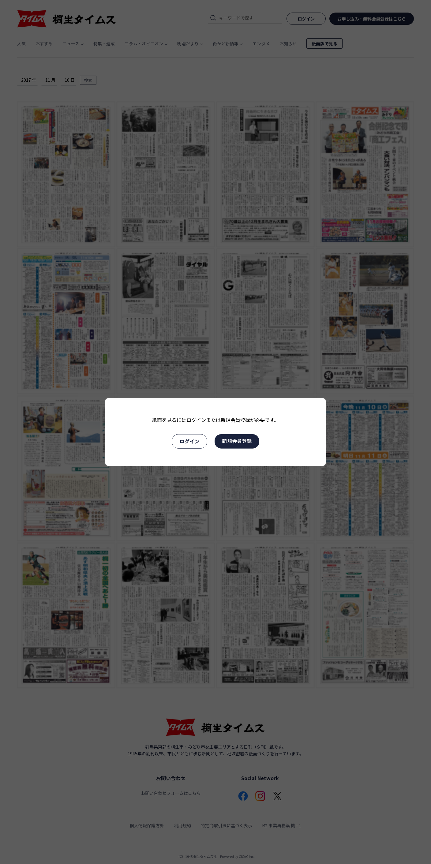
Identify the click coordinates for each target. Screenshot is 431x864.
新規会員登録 (237, 441)
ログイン (189, 441)
